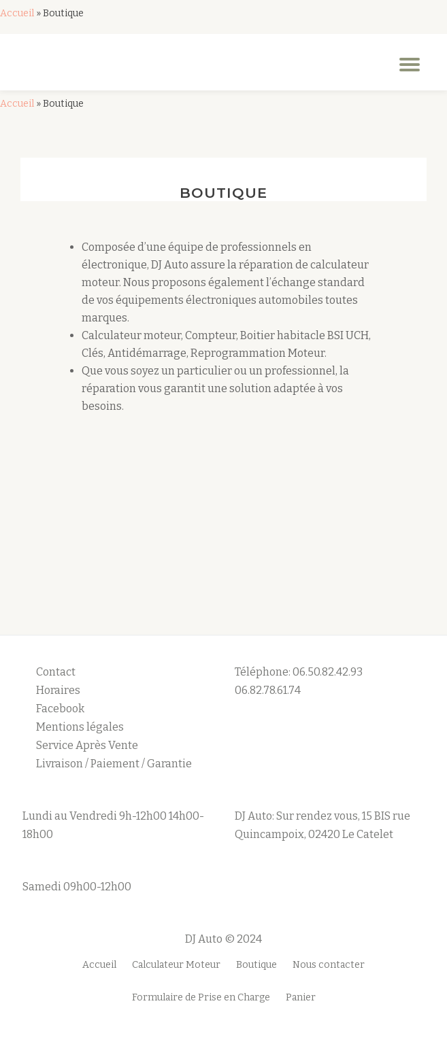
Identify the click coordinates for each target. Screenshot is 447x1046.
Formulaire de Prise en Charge (201, 997)
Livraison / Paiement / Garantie (114, 763)
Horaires (58, 690)
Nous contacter (329, 965)
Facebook (60, 708)
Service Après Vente (87, 745)
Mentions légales (81, 726)
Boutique (256, 965)
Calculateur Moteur (176, 965)
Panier (301, 997)
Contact (56, 671)
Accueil (17, 13)
